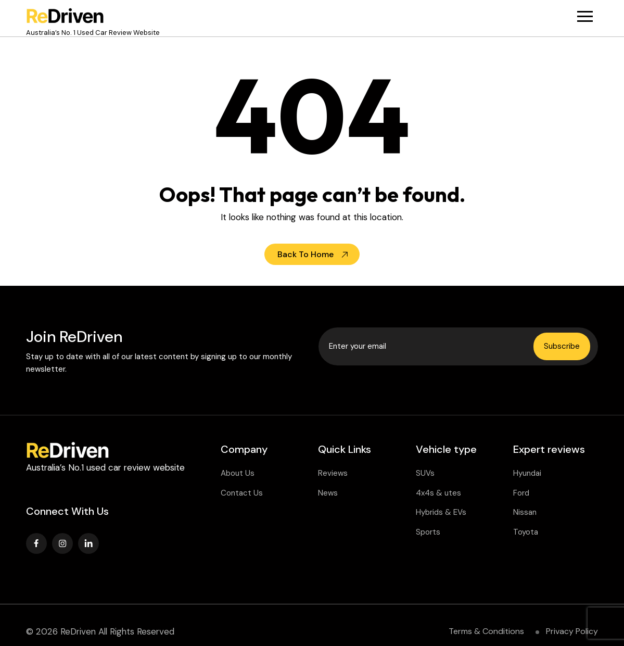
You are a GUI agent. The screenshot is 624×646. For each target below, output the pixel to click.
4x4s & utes (438, 493)
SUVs (425, 473)
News (328, 493)
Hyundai (527, 473)
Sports (428, 532)
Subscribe (562, 346)
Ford (521, 493)
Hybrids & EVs (441, 512)
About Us (237, 473)
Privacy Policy (572, 631)
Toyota (525, 532)
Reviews (333, 473)
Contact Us (242, 493)
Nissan (525, 512)
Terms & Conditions (486, 631)
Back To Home (305, 254)
